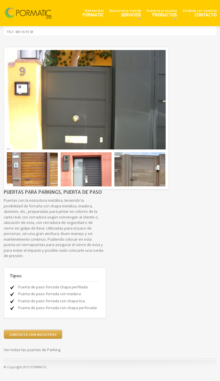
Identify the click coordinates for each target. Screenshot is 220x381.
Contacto (205, 14)
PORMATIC (93, 14)
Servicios (131, 14)
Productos (164, 14)
